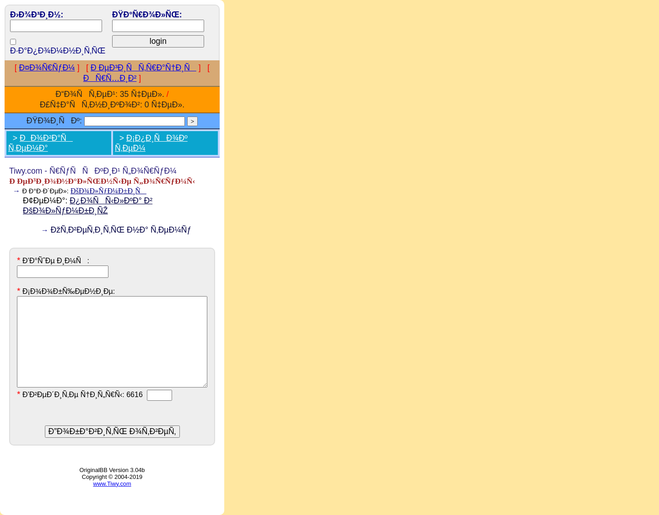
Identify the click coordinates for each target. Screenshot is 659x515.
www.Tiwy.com (112, 483)
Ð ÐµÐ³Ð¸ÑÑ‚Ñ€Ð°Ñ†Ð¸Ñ (143, 67)
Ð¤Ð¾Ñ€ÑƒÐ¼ (47, 67)
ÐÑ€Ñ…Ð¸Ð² (110, 78)
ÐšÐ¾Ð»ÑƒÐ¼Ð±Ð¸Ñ (108, 191)
